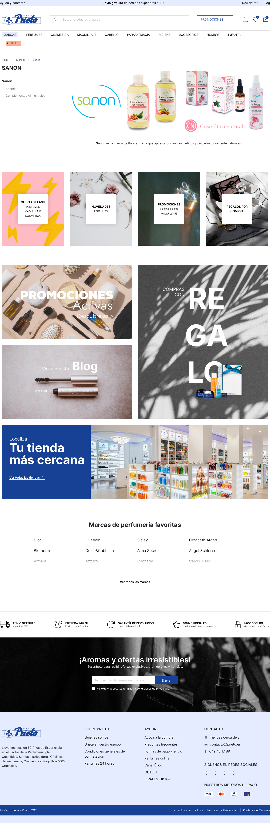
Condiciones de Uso (188, 810)
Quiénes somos (96, 737)
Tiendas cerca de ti (225, 737)
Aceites (11, 89)
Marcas (20, 59)
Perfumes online (156, 758)
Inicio (5, 59)
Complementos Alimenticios (25, 95)
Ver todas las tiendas (27, 477)
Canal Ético (153, 765)
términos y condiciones (137, 688)
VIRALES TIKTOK (157, 779)
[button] (265, 19)
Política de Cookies (256, 810)
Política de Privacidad (222, 810)
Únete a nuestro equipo (102, 744)
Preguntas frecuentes (160, 744)
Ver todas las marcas (135, 582)
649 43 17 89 (219, 751)
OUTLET (151, 772)
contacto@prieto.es (225, 744)
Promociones (216, 19)
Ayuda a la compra (159, 737)
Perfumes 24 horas (99, 763)
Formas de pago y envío (163, 751)
